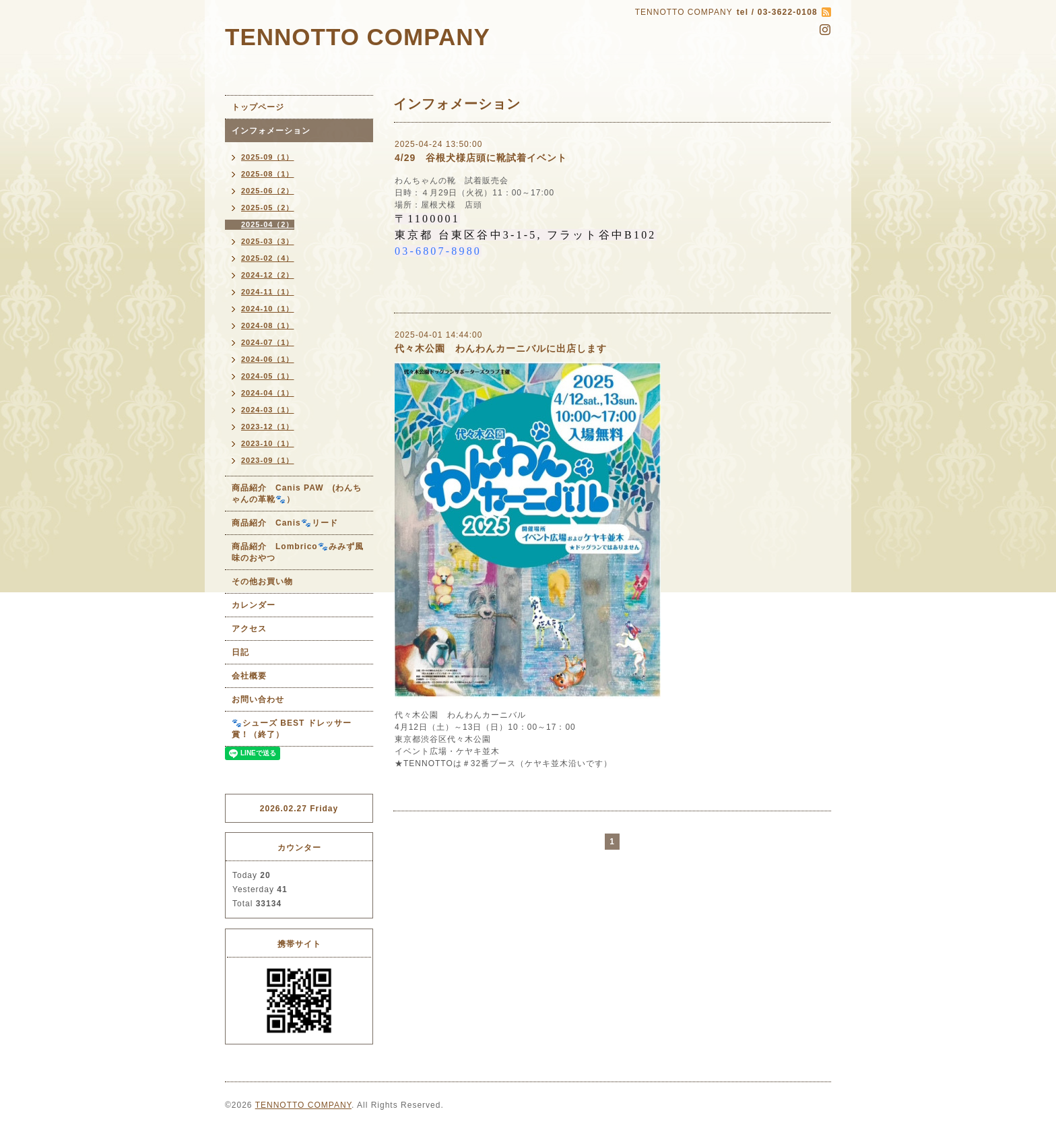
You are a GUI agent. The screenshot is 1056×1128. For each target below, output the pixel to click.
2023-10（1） (267, 443)
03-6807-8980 (438, 251)
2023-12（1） (267, 426)
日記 (240, 652)
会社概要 (249, 676)
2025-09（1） (267, 157)
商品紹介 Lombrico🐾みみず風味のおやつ (298, 552)
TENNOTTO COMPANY (357, 37)
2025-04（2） (267, 224)
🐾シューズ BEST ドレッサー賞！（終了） (292, 728)
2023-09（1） (267, 460)
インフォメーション (271, 130)
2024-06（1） (267, 359)
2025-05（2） (267, 207)
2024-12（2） (267, 275)
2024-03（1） (267, 410)
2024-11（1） (267, 292)
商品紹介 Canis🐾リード (285, 523)
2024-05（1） (267, 376)
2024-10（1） (267, 309)
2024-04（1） (267, 393)
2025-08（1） (267, 174)
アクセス (249, 628)
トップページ (258, 107)
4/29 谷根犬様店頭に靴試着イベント (481, 157)
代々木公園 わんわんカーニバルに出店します (501, 348)
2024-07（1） (267, 342)
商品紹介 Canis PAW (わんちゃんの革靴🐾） (297, 493)
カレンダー (253, 605)
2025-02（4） (267, 258)
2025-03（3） (267, 241)
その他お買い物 (262, 581)
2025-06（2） (267, 191)
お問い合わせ (258, 699)
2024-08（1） (267, 325)
